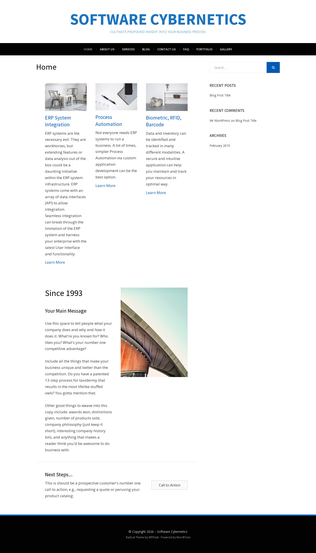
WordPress (183, 537)
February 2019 (220, 145)
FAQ (186, 49)
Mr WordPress (220, 120)
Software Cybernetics (158, 19)
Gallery (226, 49)
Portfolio (204, 49)
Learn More (55, 262)
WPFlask (154, 537)
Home (88, 49)
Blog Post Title (220, 95)
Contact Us (166, 49)
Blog (146, 49)
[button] (169, 485)
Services (128, 49)
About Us (107, 49)
